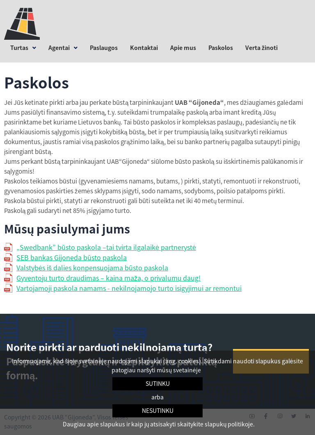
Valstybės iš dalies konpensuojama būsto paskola (92, 267)
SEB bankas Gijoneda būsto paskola (71, 257)
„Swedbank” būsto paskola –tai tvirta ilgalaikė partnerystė (106, 247)
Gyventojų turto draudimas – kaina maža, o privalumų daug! (108, 278)
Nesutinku (157, 410)
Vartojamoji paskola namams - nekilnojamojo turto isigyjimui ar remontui (129, 288)
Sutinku (158, 383)
